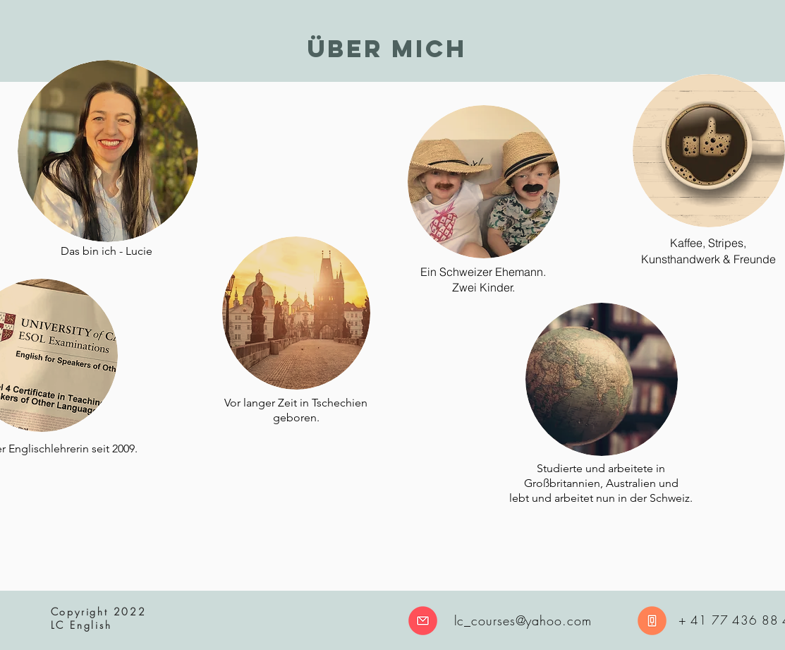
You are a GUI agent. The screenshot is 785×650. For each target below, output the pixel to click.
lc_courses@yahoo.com (523, 620)
